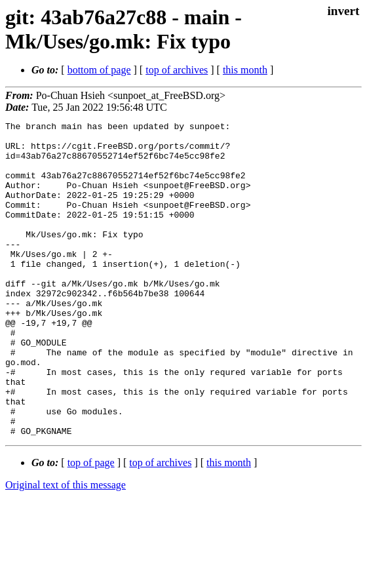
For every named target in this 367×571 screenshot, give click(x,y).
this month (245, 69)
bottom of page (99, 69)
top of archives (176, 69)
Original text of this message (65, 547)
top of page (91, 525)
